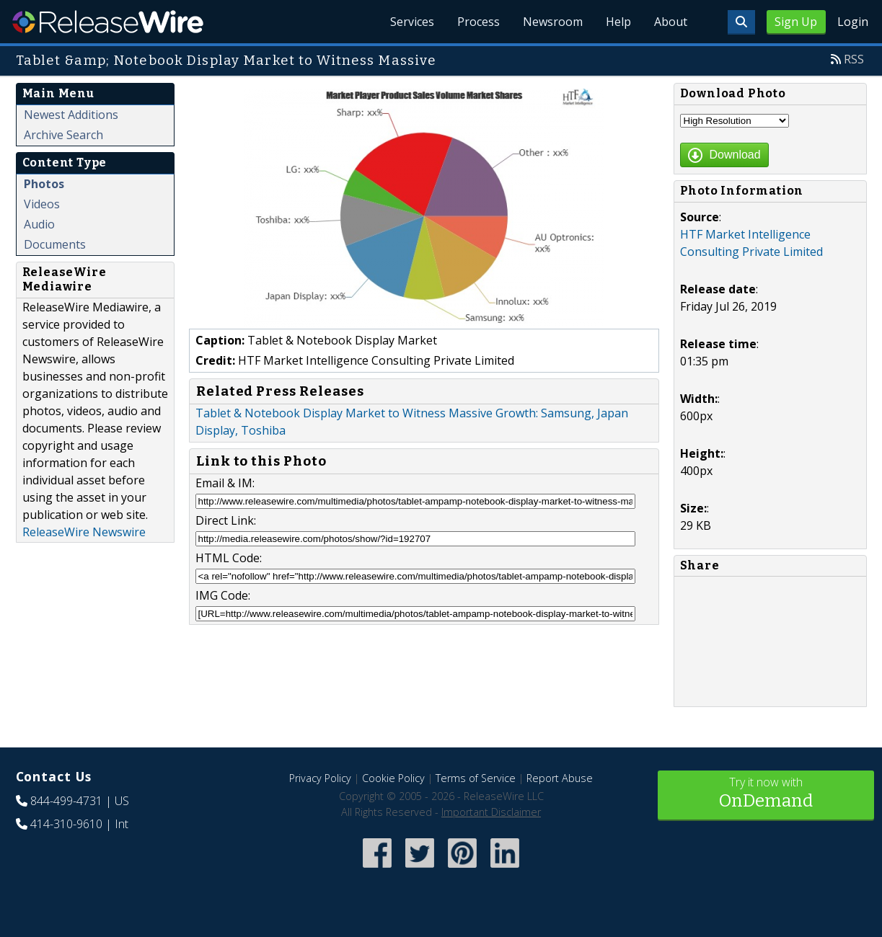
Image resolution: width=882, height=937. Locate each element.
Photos (44, 184)
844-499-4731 (66, 801)
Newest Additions (71, 115)
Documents (55, 244)
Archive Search (63, 135)
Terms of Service (476, 778)
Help (618, 22)
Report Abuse (559, 778)
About (670, 22)
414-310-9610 (66, 824)
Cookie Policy (393, 778)
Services (412, 22)
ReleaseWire (108, 21)
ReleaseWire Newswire (84, 532)
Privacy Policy (320, 778)
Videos (42, 204)
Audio (39, 224)
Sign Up (796, 22)
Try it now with (766, 794)
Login (852, 22)
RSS (854, 59)
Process (478, 22)
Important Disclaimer (491, 812)
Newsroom (553, 22)
